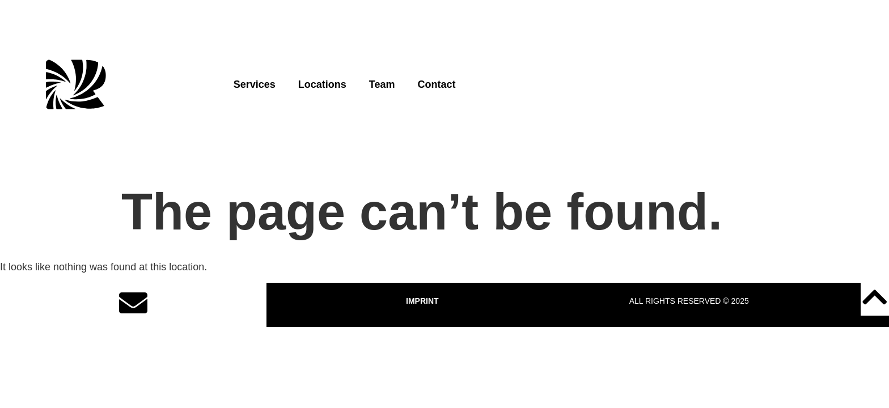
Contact (436, 84)
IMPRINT (422, 300)
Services (255, 84)
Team (382, 84)
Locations (322, 84)
